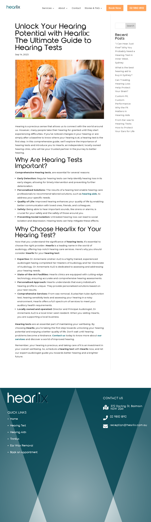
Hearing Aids (18, 432)
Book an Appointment (24, 452)
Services (47, 8)
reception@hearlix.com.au (128, 425)
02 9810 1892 (137, 8)
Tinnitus (14, 439)
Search (130, 25)
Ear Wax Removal (21, 445)
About (61, 8)
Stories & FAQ (92, 8)
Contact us (58, 335)
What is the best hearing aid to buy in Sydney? (124, 71)
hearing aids (89, 193)
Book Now (115, 8)
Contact (76, 8)
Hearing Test (18, 425)
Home (14, 419)
